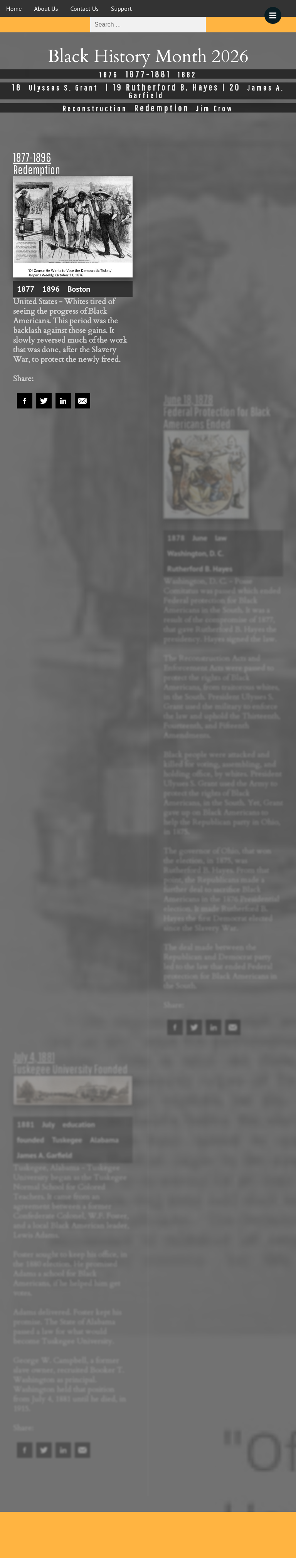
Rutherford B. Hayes (199, 569)
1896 (50, 289)
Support (121, 8)
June (199, 538)
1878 (176, 538)
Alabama (104, 1140)
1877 (25, 289)
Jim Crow (214, 108)
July (48, 1124)
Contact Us (85, 8)
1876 (108, 74)
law (221, 538)
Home (14, 8)
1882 (187, 74)
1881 (25, 1124)
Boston (79, 289)
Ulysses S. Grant (63, 87)
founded (30, 1140)
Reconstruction (95, 108)
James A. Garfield (44, 1155)
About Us (46, 8)
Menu (275, 11)
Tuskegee (67, 1140)
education (78, 1124)
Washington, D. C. (195, 553)
